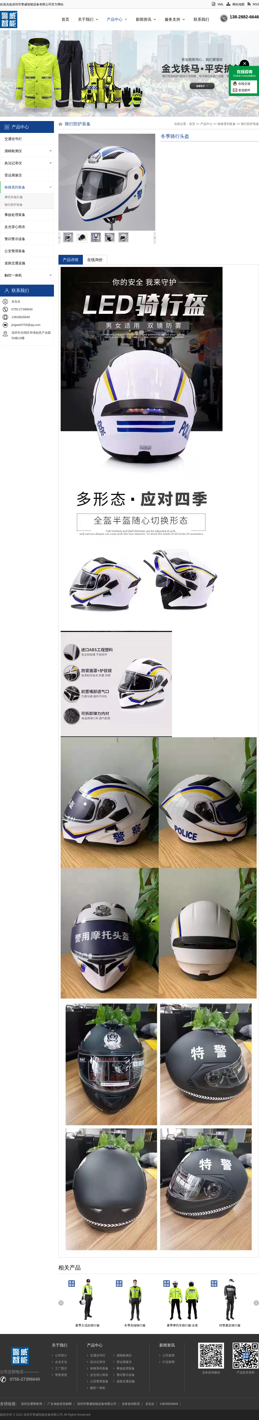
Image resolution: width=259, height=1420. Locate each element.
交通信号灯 (13, 139)
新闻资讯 (146, 19)
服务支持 (175, 19)
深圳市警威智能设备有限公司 (96, 1403)
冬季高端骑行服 (134, 1325)
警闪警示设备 (15, 239)
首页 (65, 19)
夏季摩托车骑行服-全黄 (182, 1325)
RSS (253, 4)
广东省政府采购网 (59, 1403)
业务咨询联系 (131, 1403)
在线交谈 (244, 83)
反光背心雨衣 (15, 227)
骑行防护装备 (14, 204)
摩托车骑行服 (14, 197)
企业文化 (59, 1362)
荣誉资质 (59, 1375)
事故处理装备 (15, 215)
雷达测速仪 (13, 175)
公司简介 (59, 1355)
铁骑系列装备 (15, 187)
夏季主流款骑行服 (87, 1325)
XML (217, 4)
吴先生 (149, 1403)
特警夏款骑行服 (229, 1325)
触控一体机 (13, 275)
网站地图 (235, 4)
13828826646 (169, 1403)
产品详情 (70, 260)
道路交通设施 (15, 263)
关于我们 (88, 19)
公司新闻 (167, 1355)
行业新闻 (167, 1362)
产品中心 (117, 19)
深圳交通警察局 (31, 1403)
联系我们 (201, 19)
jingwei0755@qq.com (25, 325)
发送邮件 (244, 90)
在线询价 (95, 260)
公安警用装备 (15, 251)
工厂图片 (59, 1368)
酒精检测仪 (13, 151)
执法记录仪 (13, 163)
